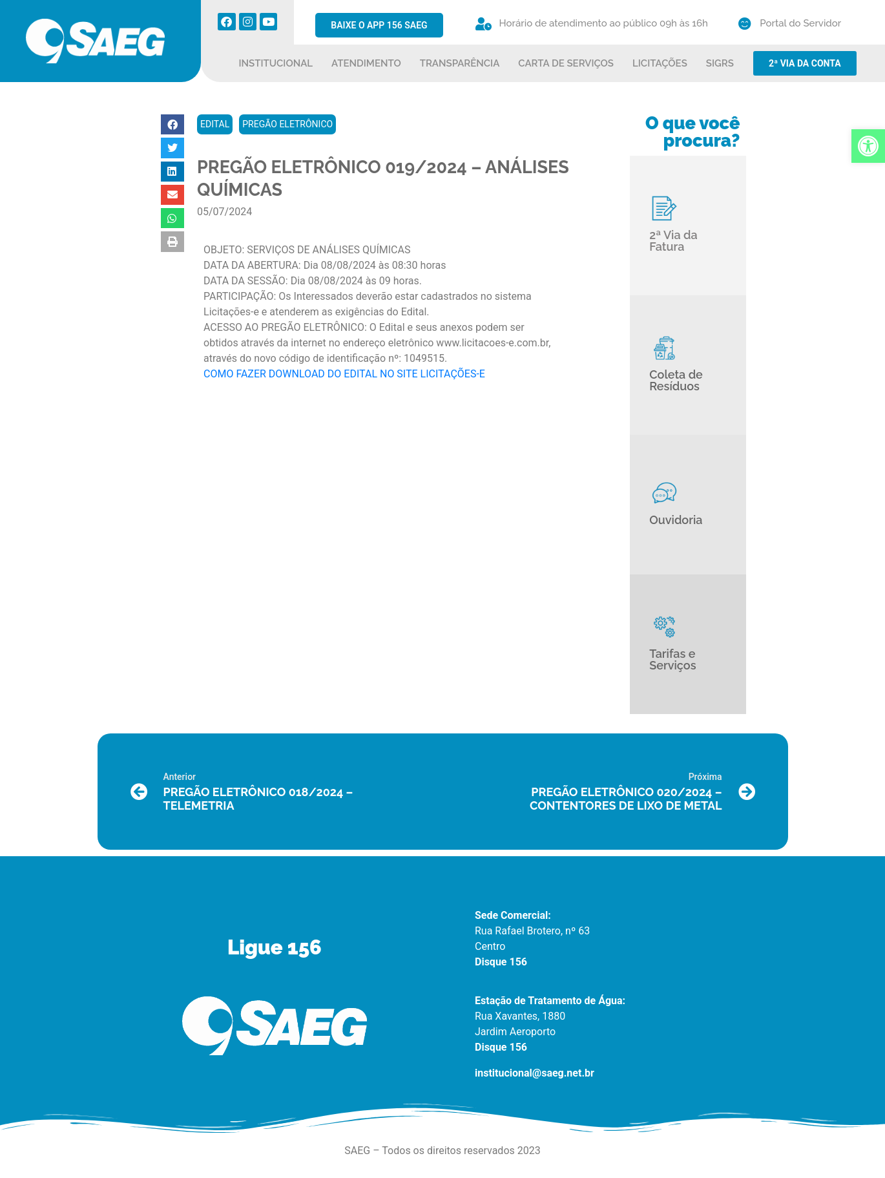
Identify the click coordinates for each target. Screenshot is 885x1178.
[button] (172, 124)
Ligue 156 (274, 947)
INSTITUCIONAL (276, 63)
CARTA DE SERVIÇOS (566, 63)
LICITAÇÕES (659, 63)
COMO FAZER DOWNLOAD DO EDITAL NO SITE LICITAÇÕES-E (344, 374)
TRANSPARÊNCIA (460, 63)
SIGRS (720, 63)
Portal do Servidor (800, 23)
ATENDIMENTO (366, 63)
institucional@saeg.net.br (534, 1073)
